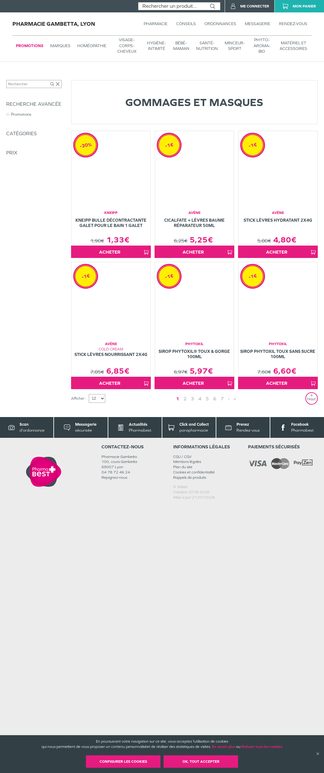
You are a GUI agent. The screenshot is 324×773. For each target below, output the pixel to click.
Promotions (29, 45)
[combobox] (171, 6)
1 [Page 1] (180, 666)
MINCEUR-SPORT (235, 46)
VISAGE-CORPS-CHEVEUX (127, 45)
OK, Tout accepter (200, 761)
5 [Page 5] (209, 666)
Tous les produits (20, 78)
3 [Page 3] (194, 666)
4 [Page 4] (202, 666)
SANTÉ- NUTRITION (207, 46)
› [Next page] (223, 666)
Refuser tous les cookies (261, 746)
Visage (95, 78)
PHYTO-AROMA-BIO (262, 45)
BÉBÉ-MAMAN (181, 46)
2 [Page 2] (187, 666)
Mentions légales (187, 729)
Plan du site (182, 734)
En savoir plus (223, 746)
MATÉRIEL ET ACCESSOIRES (293, 46)
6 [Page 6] (217, 666)
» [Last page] (230, 666)
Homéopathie (91, 45)
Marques (60, 45)
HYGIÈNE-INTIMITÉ (156, 46)
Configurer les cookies (123, 761)
